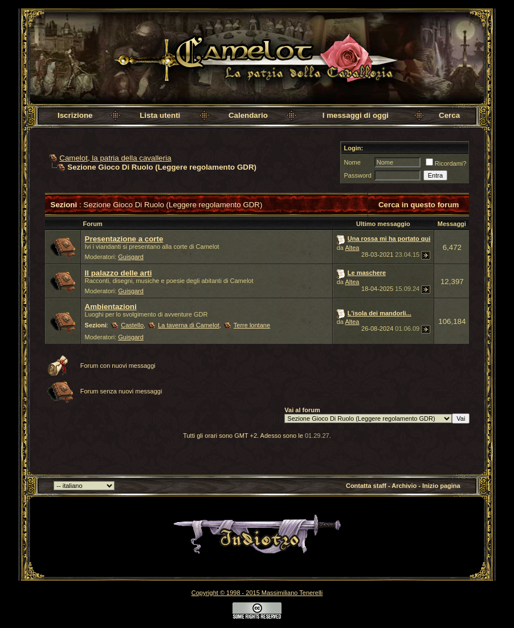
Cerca (449, 115)
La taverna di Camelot (188, 325)
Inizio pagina (441, 485)
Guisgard (131, 256)
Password (357, 175)
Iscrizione (75, 115)
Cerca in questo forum (418, 204)
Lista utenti (160, 115)
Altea (352, 247)
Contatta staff (366, 485)
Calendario (248, 115)
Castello (132, 325)
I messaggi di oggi (356, 115)
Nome (352, 162)
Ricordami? (446, 163)
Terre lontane (252, 325)
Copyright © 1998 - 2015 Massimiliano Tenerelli (257, 592)
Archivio (404, 485)
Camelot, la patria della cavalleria (115, 158)
